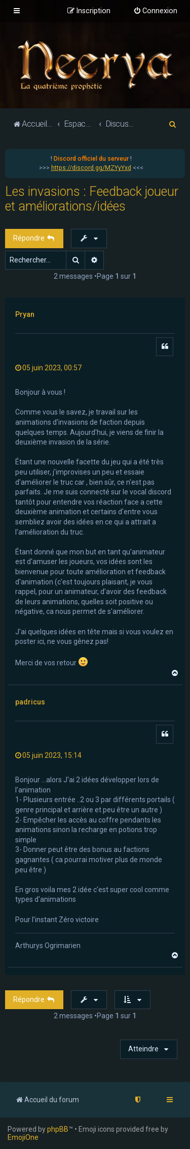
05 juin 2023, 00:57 (48, 368)
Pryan (24, 314)
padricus (30, 702)
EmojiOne (23, 1137)
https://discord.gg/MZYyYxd (91, 167)
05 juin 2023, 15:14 (48, 755)
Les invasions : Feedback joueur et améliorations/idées (91, 199)
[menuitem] (155, 11)
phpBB (57, 1129)
